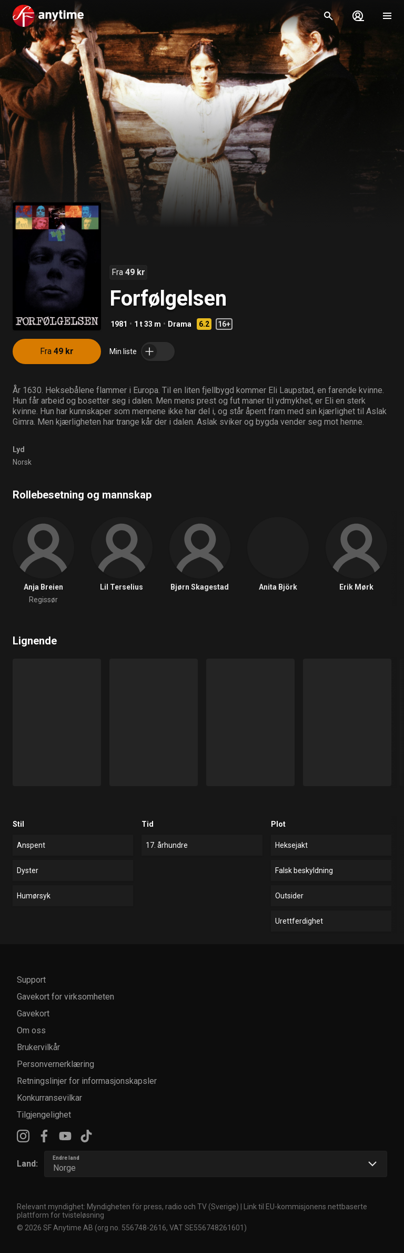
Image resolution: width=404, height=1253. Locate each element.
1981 (118, 324)
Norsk (22, 462)
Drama (179, 324)
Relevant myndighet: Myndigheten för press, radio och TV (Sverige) (128, 1206)
